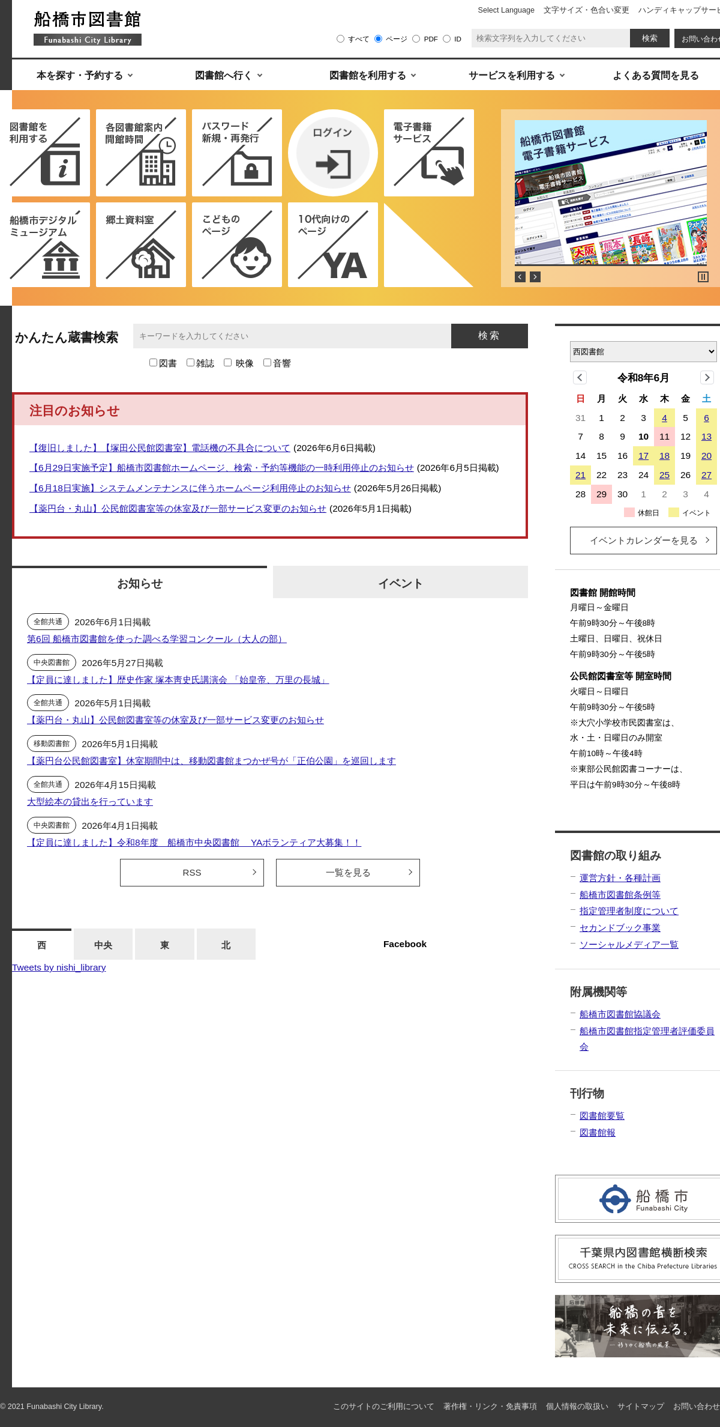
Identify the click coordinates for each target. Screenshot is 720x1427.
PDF (431, 39)
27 (706, 475)
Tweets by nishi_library (59, 967)
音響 (282, 363)
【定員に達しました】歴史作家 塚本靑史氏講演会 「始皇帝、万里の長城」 (178, 679)
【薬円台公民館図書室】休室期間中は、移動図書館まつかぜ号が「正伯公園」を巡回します (211, 761)
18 (664, 455)
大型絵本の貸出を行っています (90, 801)
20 (706, 455)
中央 (103, 945)
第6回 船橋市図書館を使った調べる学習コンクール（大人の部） (157, 639)
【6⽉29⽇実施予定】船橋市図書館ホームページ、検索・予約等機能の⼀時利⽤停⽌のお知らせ (221, 467)
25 (664, 475)
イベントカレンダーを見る (644, 540)
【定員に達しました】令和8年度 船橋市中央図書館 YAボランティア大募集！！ (194, 842)
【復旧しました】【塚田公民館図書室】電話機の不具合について (159, 448)
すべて (359, 39)
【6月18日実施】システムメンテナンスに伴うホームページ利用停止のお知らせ (190, 488)
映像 (245, 363)
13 (706, 436)
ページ (396, 39)
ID (457, 39)
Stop (703, 276)
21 (580, 475)
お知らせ (140, 583)
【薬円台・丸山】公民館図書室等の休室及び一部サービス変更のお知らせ (177, 508)
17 (643, 455)
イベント (401, 583)
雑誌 (205, 363)
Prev (520, 276)
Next (535, 276)
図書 (168, 363)
